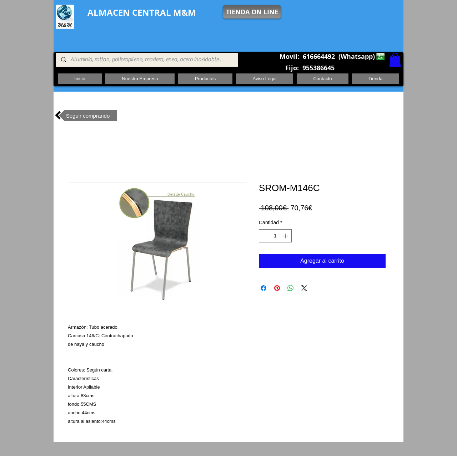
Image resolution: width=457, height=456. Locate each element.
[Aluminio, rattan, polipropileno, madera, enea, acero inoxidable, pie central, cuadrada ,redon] (146, 60)
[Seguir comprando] (88, 115)
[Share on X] (304, 288)
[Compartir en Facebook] (263, 288)
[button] (395, 60)
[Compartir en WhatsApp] (290, 288)
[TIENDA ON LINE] (252, 12)
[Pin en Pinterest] (277, 288)
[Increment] (286, 236)
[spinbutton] (275, 236)
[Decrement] (264, 236)
